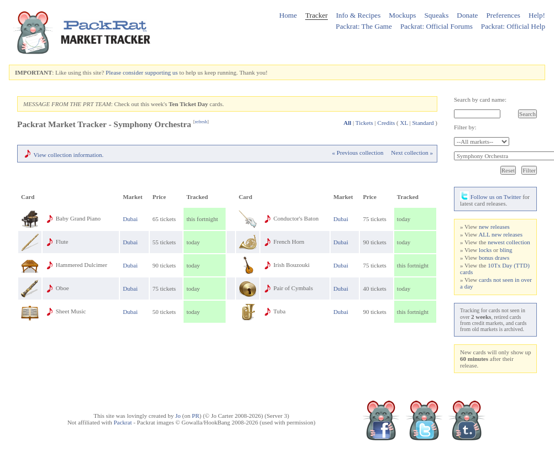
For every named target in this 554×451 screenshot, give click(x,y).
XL (404, 122)
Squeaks (436, 15)
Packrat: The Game (364, 26)
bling (506, 250)
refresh (201, 121)
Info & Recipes (358, 15)
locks (485, 250)
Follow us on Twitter (490, 196)
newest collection (509, 242)
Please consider (124, 72)
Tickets (364, 122)
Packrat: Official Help (513, 26)
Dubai (130, 219)
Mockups (402, 15)
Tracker (316, 15)
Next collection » (412, 152)
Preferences (503, 15)
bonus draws (494, 257)
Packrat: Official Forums (436, 26)
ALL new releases (500, 234)
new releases (494, 226)
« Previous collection (358, 152)
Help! (537, 15)
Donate (467, 15)
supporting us (161, 72)
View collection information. (69, 154)
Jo (178, 415)
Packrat (122, 422)
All (347, 122)
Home (288, 15)
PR (195, 415)
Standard (422, 122)
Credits (386, 122)
